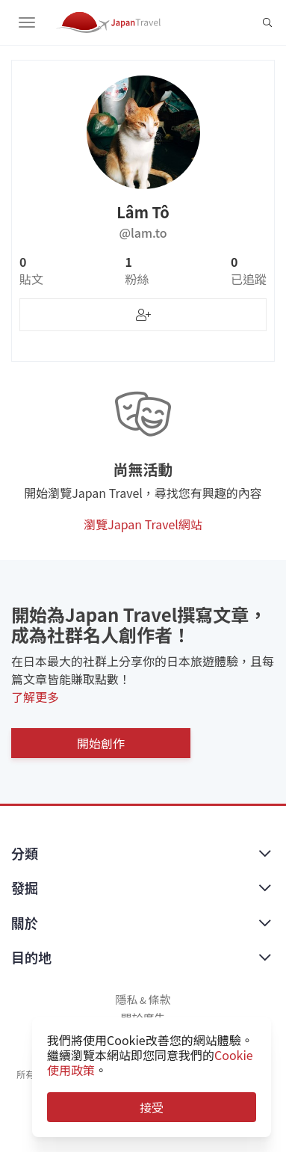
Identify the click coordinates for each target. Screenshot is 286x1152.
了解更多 (35, 697)
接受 (152, 1107)
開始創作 (101, 743)
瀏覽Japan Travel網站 (143, 524)
